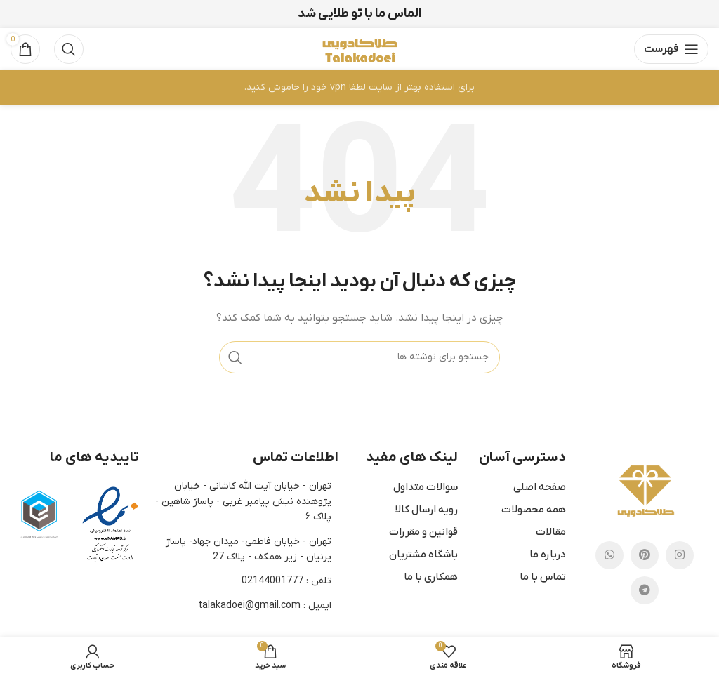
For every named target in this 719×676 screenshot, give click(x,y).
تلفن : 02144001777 (286, 581)
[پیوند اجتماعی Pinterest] (645, 555)
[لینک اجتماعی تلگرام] (645, 590)
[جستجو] (69, 49)
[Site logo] (359, 48)
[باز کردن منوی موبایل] (671, 49)
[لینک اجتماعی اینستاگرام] (680, 555)
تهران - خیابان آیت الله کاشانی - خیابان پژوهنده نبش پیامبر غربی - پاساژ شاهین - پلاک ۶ (243, 501)
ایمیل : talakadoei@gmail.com (264, 605)
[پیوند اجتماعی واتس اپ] (609, 555)
